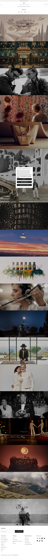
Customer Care (3, 535)
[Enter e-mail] (8, 531)
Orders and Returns (4, 541)
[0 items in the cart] (46, 4)
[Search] (45, 4)
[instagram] (37, 538)
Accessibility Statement (28, 544)
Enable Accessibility (24, 0)
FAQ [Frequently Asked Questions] (1, 550)
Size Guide (2, 542)
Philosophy (15, 535)
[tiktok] (40, 541)
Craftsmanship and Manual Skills (17, 541)
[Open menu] (1, 4)
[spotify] (42, 541)
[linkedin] (40, 538)
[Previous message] (2, 6)
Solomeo (14, 543)
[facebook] (42, 538)
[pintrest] (44, 538)
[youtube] (37, 541)
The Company (15, 539)
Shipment (2, 544)
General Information (28, 535)
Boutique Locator (4, 547)
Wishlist (2, 549)
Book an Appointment (4, 539)
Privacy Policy (27, 539)
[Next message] (46, 6)
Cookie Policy (27, 541)
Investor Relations (27, 542)
